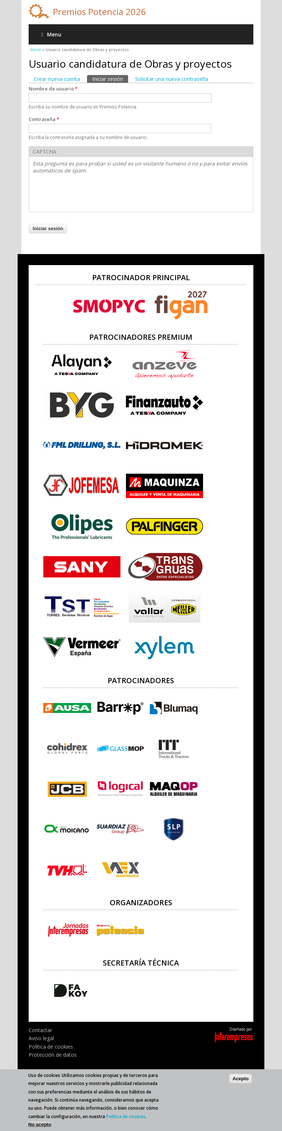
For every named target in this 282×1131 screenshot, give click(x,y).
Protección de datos (53, 1054)
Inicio (35, 49)
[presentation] (88, 193)
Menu (51, 34)
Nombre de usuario (53, 88)
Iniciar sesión (110, 78)
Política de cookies (51, 1046)
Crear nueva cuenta (57, 78)
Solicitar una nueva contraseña (171, 78)
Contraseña (44, 119)
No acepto (39, 1124)
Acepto (240, 1078)
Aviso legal (41, 1038)
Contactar (40, 1030)
